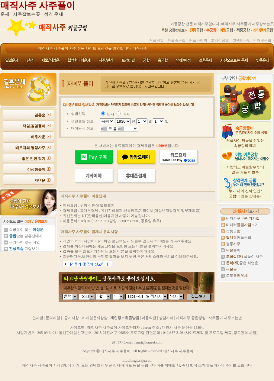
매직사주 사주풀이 (37, 5)
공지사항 (71, 318)
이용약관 (149, 318)
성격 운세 (53, 14)
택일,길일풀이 (34, 126)
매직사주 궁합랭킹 (191, 318)
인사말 (37, 318)
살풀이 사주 (244, 256)
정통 (233, 231)
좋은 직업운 (242, 263)
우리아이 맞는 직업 (24, 242)
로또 (237, 275)
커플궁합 (238, 237)
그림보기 (24, 249)
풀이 (233, 250)
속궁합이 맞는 (26, 230)
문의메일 (53, 318)
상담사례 (166, 318)
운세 (4, 14)
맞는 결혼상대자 (26, 236)
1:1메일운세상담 (94, 318)
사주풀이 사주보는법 (225, 318)
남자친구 (242, 218)
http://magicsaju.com (137, 360)
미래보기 (242, 225)
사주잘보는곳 (26, 14)
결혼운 (39, 115)
